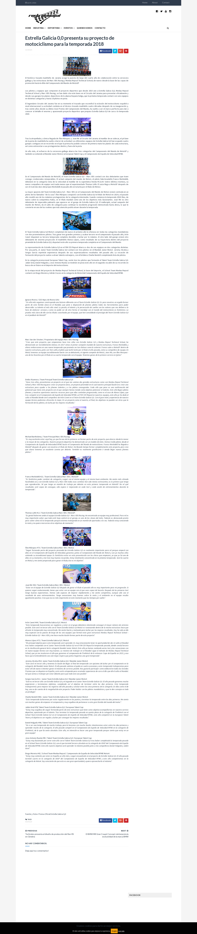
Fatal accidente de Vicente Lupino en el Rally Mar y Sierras (161, 166)
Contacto (94, 24)
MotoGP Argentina (143, 229)
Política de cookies (134, 911)
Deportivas (48, 24)
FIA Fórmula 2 (155, 202)
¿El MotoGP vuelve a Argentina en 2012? (158, 137)
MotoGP (22, 833)
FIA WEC (153, 207)
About (160, 2)
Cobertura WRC (153, 188)
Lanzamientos (159, 220)
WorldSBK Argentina (161, 252)
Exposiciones (140, 202)
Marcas (156, 225)
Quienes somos (79, 24)
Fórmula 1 (152, 211)
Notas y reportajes (143, 234)
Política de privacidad (82, 911)
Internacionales (142, 220)
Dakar (165, 188)
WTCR (146, 252)
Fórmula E (164, 211)
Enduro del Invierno (157, 193)
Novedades (160, 234)
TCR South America (143, 247)
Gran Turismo (141, 216)
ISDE (152, 216)
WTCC (137, 252)
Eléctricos (140, 193)
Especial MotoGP (162, 198)
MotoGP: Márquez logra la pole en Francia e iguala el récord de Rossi (161, 152)
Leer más (121, 931)
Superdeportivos (164, 243)
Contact (171, 2)
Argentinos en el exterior (146, 184)
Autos (164, 184)
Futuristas (140, 211)
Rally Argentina (161, 238)
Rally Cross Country (144, 243)
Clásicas (139, 188)
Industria (33, 24)
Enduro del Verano (143, 198)
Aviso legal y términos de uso (32, 911)
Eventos (62, 24)
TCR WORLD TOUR (162, 247)
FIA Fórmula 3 (141, 207)
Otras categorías (143, 238)
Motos (159, 229)
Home (150, 2)
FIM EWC (163, 207)
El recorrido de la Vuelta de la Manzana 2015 (161, 123)
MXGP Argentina (142, 225)
